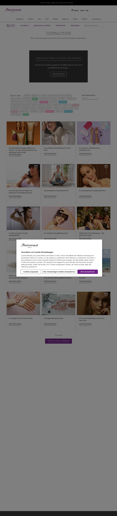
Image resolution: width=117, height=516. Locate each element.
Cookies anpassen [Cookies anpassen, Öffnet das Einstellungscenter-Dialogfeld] (30, 272)
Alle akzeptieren (88, 272)
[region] (59, 257)
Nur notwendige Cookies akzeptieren (59, 272)
